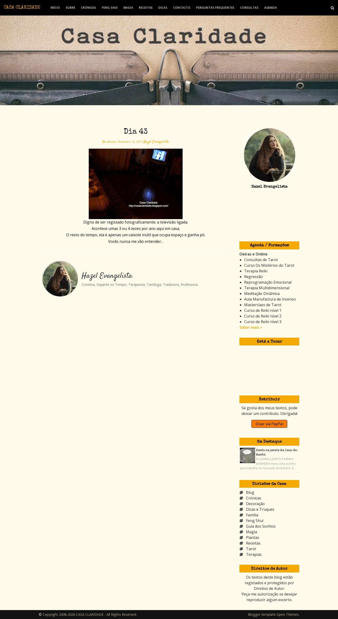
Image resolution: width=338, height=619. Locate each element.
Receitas (253, 543)
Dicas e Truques (260, 509)
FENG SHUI (110, 8)
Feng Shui (254, 520)
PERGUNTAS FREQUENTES (215, 8)
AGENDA (270, 8)
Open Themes (288, 614)
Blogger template (262, 614)
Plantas (252, 537)
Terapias (254, 554)
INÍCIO (55, 8)
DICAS (163, 8)
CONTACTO (182, 8)
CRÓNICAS (88, 8)
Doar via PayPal (269, 423)
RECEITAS (146, 8)
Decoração (255, 503)
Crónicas (253, 498)
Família (252, 515)
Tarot (251, 548)
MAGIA (128, 8)
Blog (250, 492)
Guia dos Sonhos (261, 526)
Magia (251, 531)
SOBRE (71, 8)
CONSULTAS (249, 8)
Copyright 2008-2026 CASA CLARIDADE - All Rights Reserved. (90, 614)
